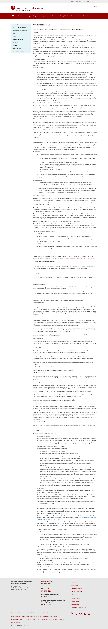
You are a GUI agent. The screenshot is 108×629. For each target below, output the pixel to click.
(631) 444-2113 (46, 591)
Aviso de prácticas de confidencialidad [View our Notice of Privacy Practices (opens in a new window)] (21, 619)
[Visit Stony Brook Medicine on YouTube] (81, 613)
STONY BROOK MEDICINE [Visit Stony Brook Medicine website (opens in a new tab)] (90, 1)
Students (73, 582)
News (14, 36)
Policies (15, 45)
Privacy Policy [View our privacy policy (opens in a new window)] (25, 616)
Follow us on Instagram (17, 592)
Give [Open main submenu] (79, 16)
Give (95, 6)
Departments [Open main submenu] (46, 16)
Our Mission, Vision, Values (20, 30)
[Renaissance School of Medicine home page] (38, 8)
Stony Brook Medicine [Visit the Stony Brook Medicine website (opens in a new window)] (30, 613)
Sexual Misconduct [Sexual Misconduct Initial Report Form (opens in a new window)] (47, 619)
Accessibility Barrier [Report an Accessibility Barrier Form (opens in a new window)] (58, 619)
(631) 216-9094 (46, 604)
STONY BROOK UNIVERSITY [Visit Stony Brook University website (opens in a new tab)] (74, 1)
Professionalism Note (18, 51)
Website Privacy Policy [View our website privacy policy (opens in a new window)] (36, 616)
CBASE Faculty (75, 604)
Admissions (74, 585)
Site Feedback (15, 622)
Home (90, 6)
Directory (73, 595)
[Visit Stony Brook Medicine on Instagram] (85, 613)
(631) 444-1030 (46, 597)
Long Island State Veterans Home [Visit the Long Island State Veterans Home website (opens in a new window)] (46, 613)
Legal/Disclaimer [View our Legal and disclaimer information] (15, 616)
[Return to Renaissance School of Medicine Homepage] (13, 15)
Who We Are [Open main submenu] (21, 16)
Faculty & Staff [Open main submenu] (64, 16)
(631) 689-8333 (46, 583)
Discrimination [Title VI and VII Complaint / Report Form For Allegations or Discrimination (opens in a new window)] (36, 619)
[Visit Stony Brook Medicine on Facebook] (72, 613)
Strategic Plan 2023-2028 (19, 28)
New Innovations (75, 598)
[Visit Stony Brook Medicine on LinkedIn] (89, 613)
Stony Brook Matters (18, 39)
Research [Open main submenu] (86, 16)
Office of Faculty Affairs (77, 591)
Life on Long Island (17, 48)
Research (15, 42)
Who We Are (16, 25)
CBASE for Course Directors (78, 607)
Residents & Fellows (76, 588)
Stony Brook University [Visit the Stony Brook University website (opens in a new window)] (17, 613)
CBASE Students (75, 601)
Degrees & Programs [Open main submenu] (34, 16)
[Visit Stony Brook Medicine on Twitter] (76, 613)
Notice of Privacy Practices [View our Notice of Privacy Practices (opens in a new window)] (50, 616)
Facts (14, 33)
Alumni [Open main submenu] (73, 16)
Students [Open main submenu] (55, 16)
